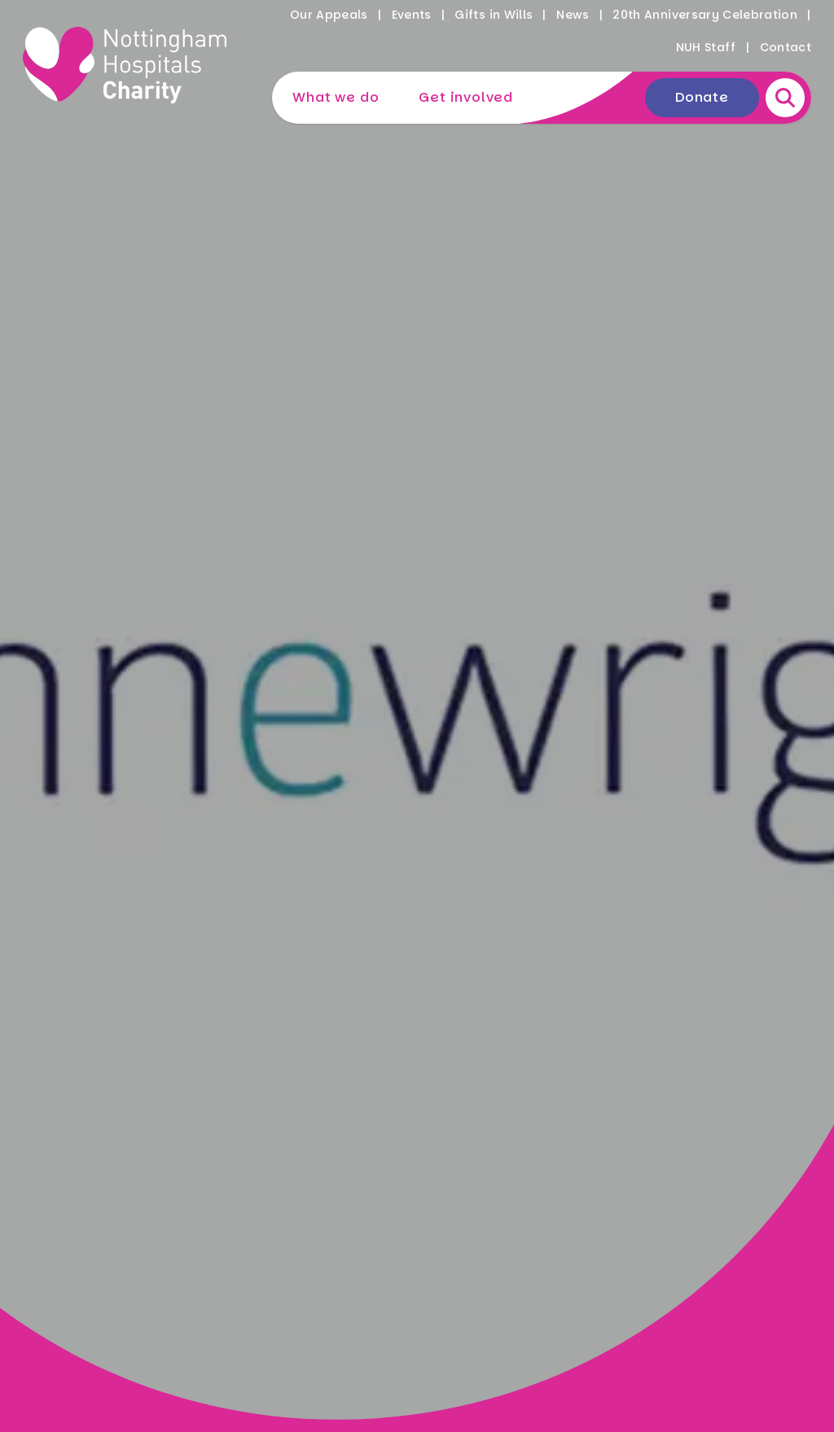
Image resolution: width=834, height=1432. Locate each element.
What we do (335, 97)
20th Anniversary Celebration (704, 15)
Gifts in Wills (493, 15)
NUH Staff (706, 47)
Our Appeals (329, 15)
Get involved (466, 97)
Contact (785, 47)
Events (412, 15)
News (572, 15)
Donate (702, 97)
